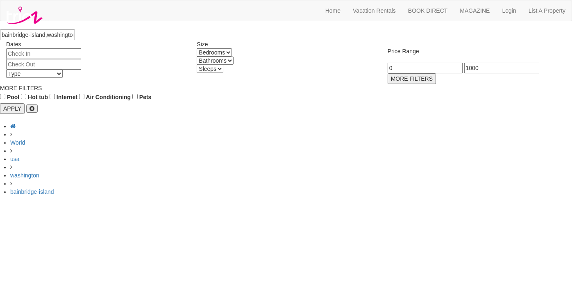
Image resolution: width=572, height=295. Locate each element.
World (17, 142)
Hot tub (34, 97)
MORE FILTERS (412, 78)
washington (24, 175)
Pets (141, 97)
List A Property (547, 10)
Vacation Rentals (374, 10)
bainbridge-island (32, 191)
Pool (9, 97)
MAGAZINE (475, 10)
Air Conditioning (105, 97)
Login (509, 10)
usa (15, 159)
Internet (63, 97)
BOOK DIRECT (427, 10)
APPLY (12, 108)
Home (332, 10)
